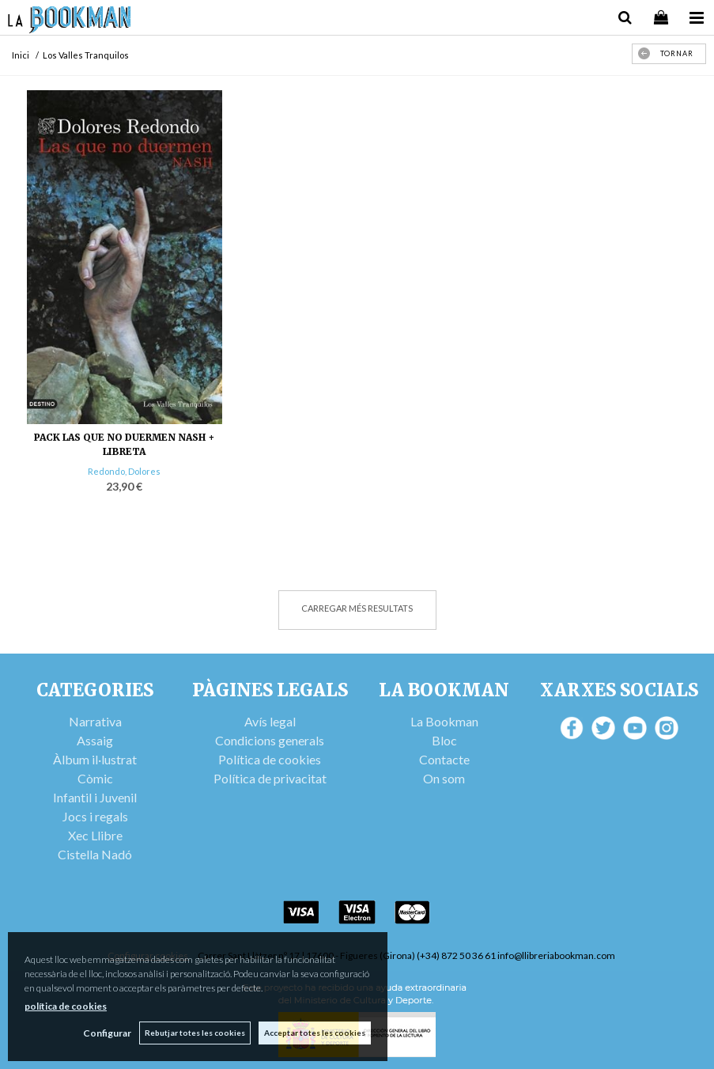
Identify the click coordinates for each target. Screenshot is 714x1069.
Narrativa (95, 721)
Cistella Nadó (95, 854)
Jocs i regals (95, 816)
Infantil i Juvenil (95, 797)
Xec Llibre (95, 835)
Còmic (95, 778)
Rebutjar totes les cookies (195, 1032)
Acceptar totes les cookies (314, 1032)
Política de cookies (269, 759)
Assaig (95, 740)
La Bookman (444, 721)
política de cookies (66, 1006)
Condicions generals (269, 740)
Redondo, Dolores (124, 471)
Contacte (444, 759)
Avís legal (270, 721)
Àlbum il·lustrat (95, 759)
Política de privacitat (270, 778)
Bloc (444, 740)
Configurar (107, 1033)
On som (444, 778)
